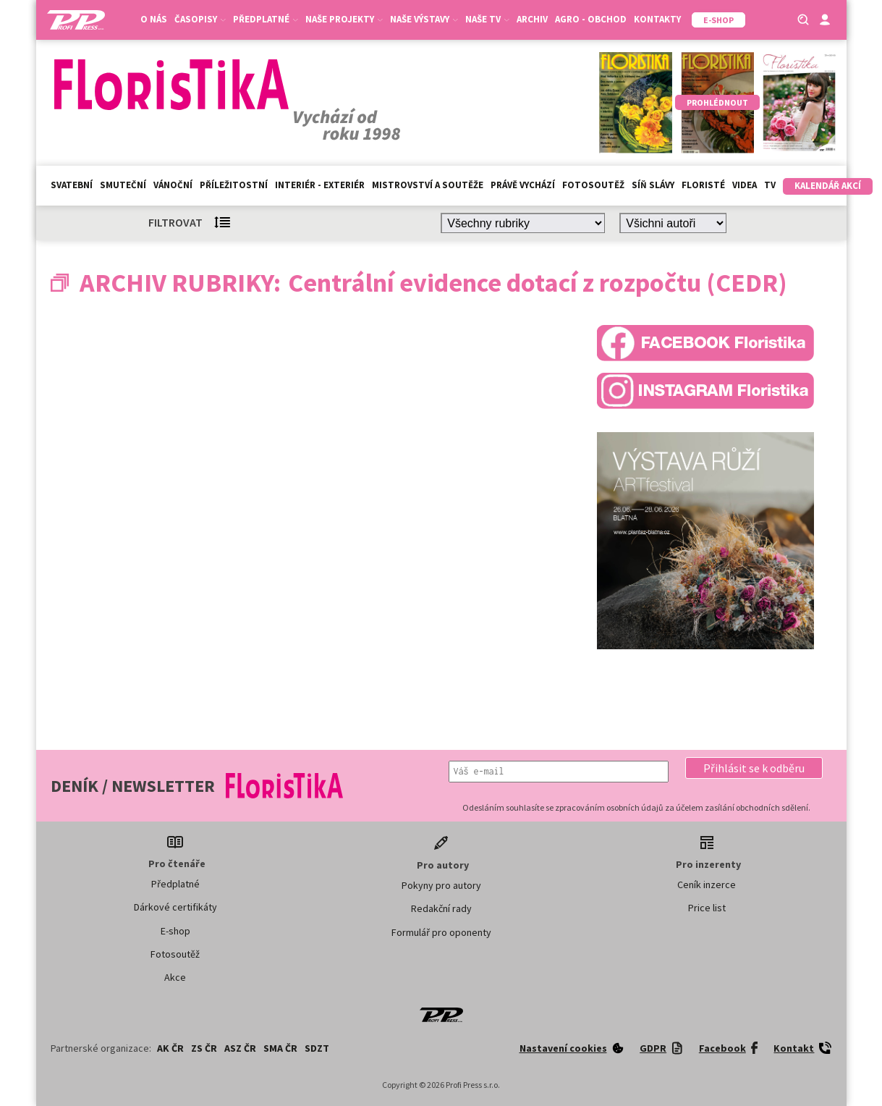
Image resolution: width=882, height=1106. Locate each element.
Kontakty (657, 19)
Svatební (72, 185)
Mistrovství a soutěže (427, 185)
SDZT (317, 1048)
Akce (175, 977)
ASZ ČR (240, 1048)
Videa (744, 185)
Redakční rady (441, 908)
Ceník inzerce (706, 884)
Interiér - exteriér (320, 185)
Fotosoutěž (593, 185)
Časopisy (200, 19)
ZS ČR (204, 1048)
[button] (754, 768)
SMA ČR (280, 1048)
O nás (153, 19)
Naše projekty (344, 19)
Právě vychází (523, 185)
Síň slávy (653, 185)
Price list (707, 907)
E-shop (175, 930)
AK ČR (170, 1048)
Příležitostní (234, 185)
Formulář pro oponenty (441, 932)
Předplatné (265, 19)
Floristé (703, 185)
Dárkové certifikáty (175, 906)
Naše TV (487, 19)
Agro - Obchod (591, 19)
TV (770, 185)
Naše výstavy (424, 19)
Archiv (532, 19)
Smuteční (123, 185)
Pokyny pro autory (441, 885)
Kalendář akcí (827, 186)
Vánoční (172, 185)
